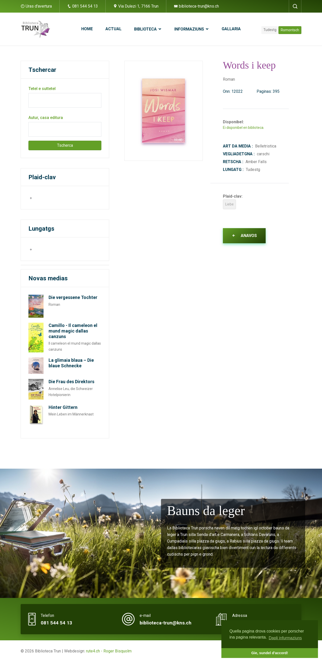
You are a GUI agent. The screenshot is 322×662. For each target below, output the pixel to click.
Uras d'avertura (39, 6)
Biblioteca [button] (146, 29)
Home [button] (87, 28)
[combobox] (53, 198)
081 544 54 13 (82, 6)
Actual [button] (113, 28)
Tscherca (65, 145)
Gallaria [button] (231, 28)
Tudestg (269, 30)
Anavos (244, 235)
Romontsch (290, 30)
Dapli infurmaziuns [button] (285, 638)
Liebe (229, 204)
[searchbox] (54, 197)
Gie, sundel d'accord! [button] (269, 653)
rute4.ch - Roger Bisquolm (109, 651)
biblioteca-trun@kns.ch (196, 6)
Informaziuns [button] (189, 29)
